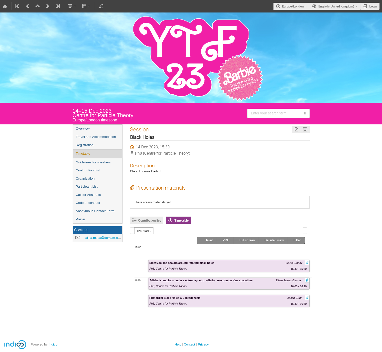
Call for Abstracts (88, 195)
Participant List (87, 186)
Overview (83, 128)
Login (373, 6)
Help (178, 344)
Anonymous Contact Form (95, 211)
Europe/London (293, 6)
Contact (189, 344)
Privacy (203, 344)
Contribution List (88, 170)
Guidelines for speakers (93, 162)
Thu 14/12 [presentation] (143, 231)
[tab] (144, 230)
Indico (53, 344)
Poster (81, 219)
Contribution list (149, 220)
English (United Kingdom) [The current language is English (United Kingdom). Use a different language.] (336, 6)
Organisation (85, 178)
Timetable (83, 153)
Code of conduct (88, 203)
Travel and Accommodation (96, 137)
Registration (85, 145)
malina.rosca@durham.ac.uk (103, 238)
